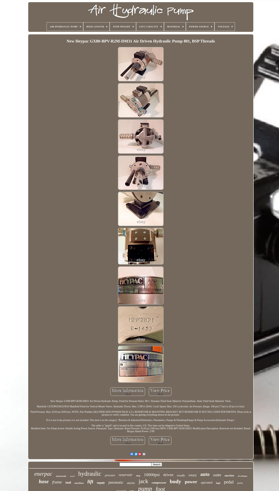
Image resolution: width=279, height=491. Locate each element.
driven (168, 474)
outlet (217, 475)
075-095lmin (242, 476)
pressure (110, 475)
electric (131, 483)
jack (143, 481)
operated (206, 482)
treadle (181, 475)
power (191, 481)
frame (57, 482)
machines (79, 483)
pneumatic (115, 482)
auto (205, 474)
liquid (72, 476)
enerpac (43, 474)
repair (101, 482)
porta (240, 483)
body (175, 481)
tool (68, 482)
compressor (159, 482)
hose (44, 481)
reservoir (125, 475)
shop (138, 475)
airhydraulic (61, 476)
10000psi (152, 474)
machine (229, 475)
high (218, 483)
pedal (229, 481)
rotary (193, 475)
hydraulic (89, 473)
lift (90, 481)
